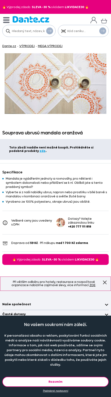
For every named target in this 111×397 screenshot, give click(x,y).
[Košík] (104, 20)
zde (43, 151)
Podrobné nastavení (55, 391)
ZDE (92, 285)
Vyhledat (50, 30)
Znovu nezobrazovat (105, 282)
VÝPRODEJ (27, 46)
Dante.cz (9, 46)
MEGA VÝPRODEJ (50, 46)
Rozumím (55, 382)
